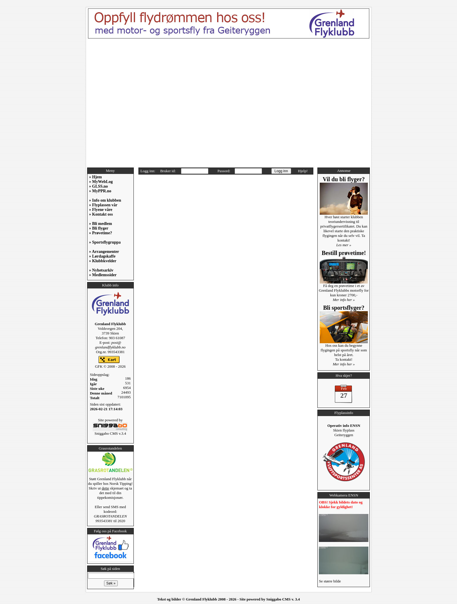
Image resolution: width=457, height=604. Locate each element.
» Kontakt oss (101, 214)
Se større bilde (330, 581)
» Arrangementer (104, 251)
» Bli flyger (98, 228)
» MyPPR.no (100, 191)
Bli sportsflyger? (344, 307)
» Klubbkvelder (103, 261)
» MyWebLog (101, 181)
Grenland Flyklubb (201, 599)
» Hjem (95, 177)
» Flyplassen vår (103, 205)
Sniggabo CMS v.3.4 (110, 432)
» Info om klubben (105, 200)
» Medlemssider (103, 275)
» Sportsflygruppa (105, 242)
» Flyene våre (101, 209)
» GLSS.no (98, 186)
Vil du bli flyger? (344, 179)
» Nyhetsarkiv (101, 270)
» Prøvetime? (100, 233)
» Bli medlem (100, 223)
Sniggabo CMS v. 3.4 (283, 599)
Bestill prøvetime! (344, 253)
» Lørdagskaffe (102, 256)
